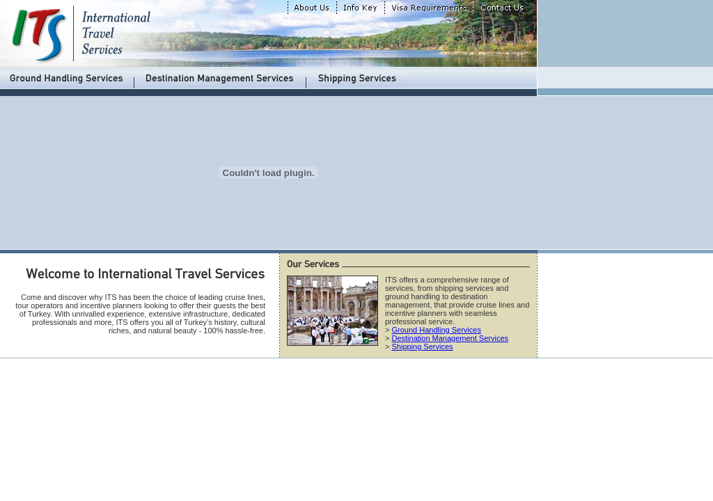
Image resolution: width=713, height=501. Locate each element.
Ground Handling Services (435, 330)
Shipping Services (422, 346)
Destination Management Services (449, 338)
